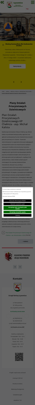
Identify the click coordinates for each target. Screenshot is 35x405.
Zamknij (17, 215)
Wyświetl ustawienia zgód (17, 204)
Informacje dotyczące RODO (9, 196)
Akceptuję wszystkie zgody (18, 212)
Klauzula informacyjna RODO (17, 200)
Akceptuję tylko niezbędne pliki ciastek (17, 208)
